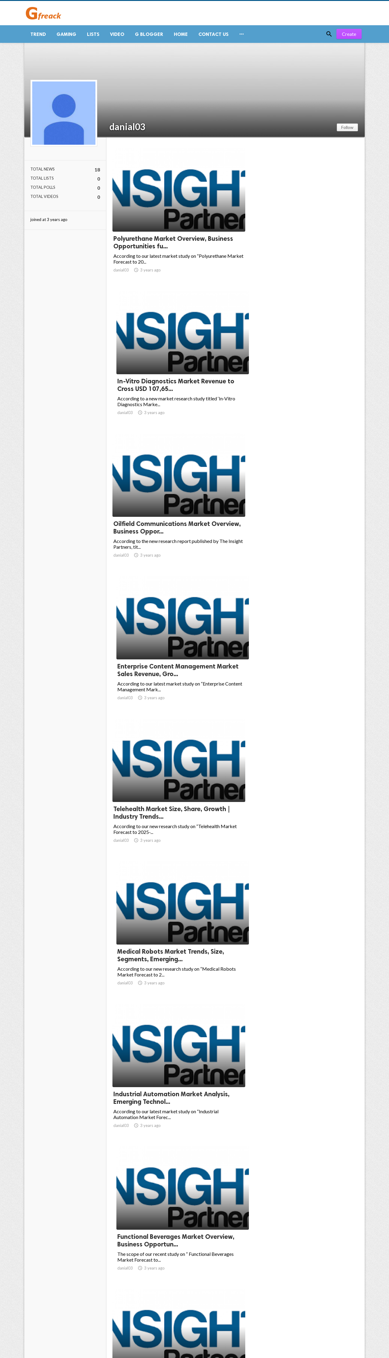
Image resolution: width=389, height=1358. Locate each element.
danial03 (127, 129)
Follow (347, 129)
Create (349, 36)
